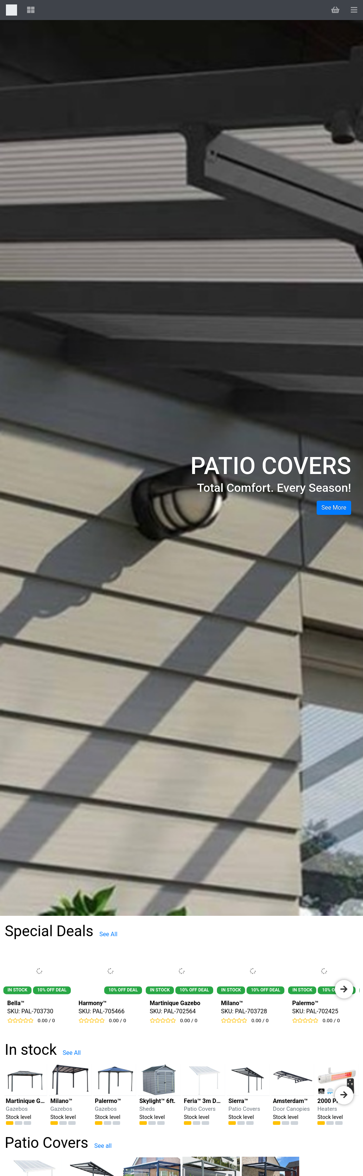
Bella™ (15, 1003)
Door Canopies (291, 1109)
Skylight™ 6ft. (157, 1100)
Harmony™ (93, 1003)
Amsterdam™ (290, 1100)
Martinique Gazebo (175, 1003)
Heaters (327, 1109)
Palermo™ (305, 1003)
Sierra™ (238, 1100)
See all (103, 1145)
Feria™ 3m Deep (205, 1100)
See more (333, 507)
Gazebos (17, 1109)
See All (108, 934)
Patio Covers (200, 1109)
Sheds (147, 1109)
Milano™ (232, 1003)
